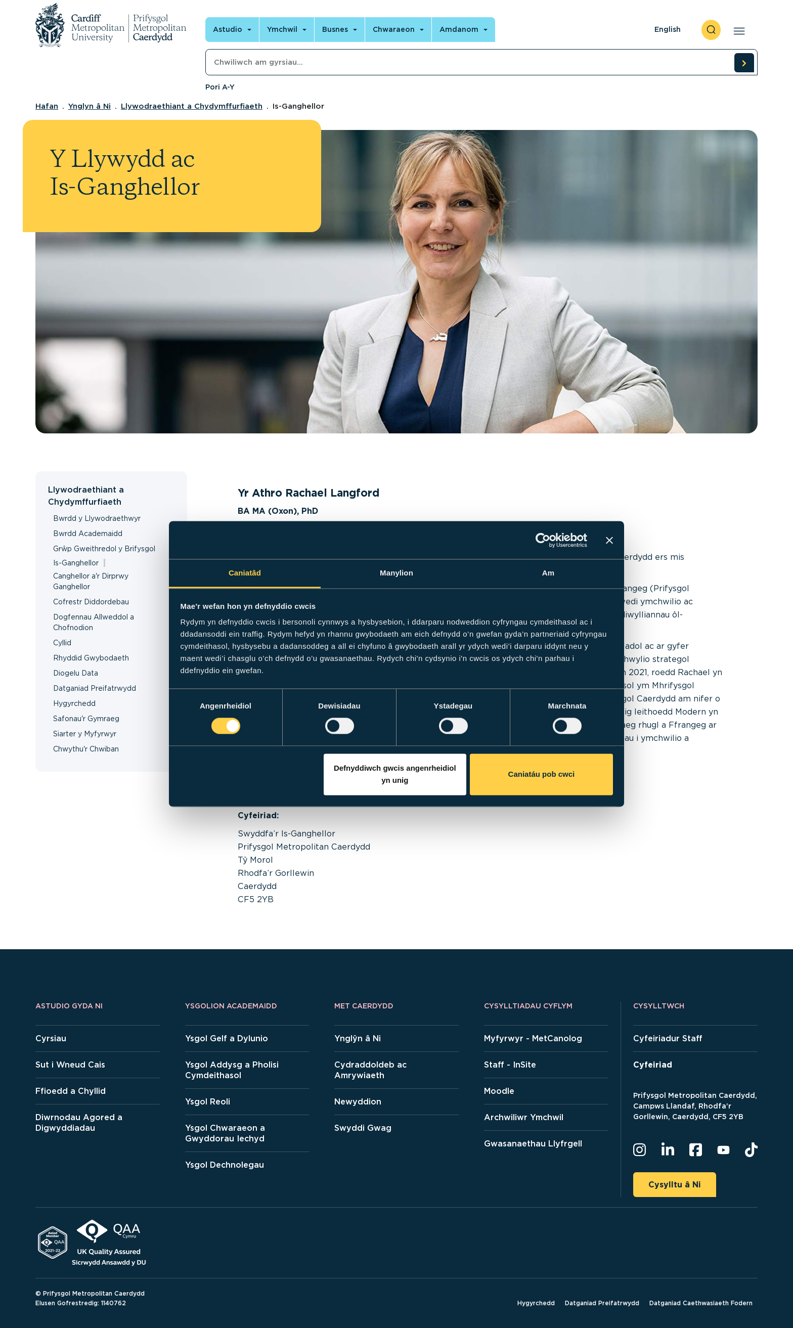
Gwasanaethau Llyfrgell (533, 1143)
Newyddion (357, 1101)
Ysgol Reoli (207, 1101)
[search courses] (744, 62)
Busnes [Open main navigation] (335, 29)
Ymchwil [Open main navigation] (282, 29)
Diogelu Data (75, 673)
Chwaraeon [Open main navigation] (394, 29)
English (667, 29)
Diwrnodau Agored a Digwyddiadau (78, 1123)
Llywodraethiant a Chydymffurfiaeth (191, 106)
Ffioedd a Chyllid (70, 1091)
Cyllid (62, 643)
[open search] (711, 30)
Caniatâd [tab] (245, 572)
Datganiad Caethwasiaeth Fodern (701, 1303)
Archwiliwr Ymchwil (523, 1117)
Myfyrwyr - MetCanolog (533, 1038)
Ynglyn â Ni (89, 106)
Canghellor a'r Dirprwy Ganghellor (90, 581)
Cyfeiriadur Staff (667, 1038)
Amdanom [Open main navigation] (458, 29)
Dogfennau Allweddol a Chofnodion (93, 622)
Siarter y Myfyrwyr (84, 734)
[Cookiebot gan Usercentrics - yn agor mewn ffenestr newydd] (543, 540)
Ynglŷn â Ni (357, 1038)
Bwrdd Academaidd (87, 533)
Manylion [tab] (396, 572)
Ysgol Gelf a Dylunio (226, 1038)
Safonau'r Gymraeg (86, 719)
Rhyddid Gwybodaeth (91, 658)
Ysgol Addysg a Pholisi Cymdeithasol (232, 1070)
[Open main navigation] (737, 30)
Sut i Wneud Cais (70, 1065)
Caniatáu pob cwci (541, 774)
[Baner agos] (609, 540)
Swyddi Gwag (362, 1128)
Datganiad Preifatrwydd (94, 688)
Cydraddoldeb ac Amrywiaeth (370, 1070)
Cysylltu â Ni (674, 1184)
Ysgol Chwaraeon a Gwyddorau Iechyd (225, 1133)
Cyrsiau (50, 1038)
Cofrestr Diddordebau (91, 602)
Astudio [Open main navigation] (227, 29)
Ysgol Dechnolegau (224, 1165)
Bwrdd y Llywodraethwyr (97, 518)
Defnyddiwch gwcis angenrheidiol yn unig (395, 774)
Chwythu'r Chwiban (86, 749)
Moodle (499, 1091)
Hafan (46, 106)
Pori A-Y (220, 87)
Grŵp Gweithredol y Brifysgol (104, 549)
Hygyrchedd (74, 703)
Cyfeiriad (652, 1065)
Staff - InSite (510, 1065)
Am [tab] (548, 572)
